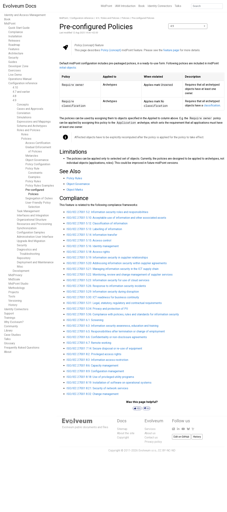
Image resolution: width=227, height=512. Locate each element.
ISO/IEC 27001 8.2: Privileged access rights (94, 354)
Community (11, 326)
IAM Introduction (125, 6)
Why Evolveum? (14, 322)
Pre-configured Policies (143, 18)
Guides (12, 62)
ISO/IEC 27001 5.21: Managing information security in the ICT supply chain (113, 269)
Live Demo (15, 74)
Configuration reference (22, 83)
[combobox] (187, 26)
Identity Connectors (160, 6)
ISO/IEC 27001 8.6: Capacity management (92, 365)
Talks (178, 6)
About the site (125, 433)
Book (141, 6)
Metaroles (31, 155)
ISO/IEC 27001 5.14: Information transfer (92, 234)
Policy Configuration (37, 164)
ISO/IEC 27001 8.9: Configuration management (95, 371)
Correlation (23, 113)
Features (13, 49)
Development (21, 271)
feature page (171, 50)
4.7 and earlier (21, 91)
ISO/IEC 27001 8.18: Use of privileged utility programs (100, 377)
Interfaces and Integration (33, 215)
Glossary (9, 343)
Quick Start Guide (19, 27)
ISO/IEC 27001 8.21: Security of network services (97, 388)
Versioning (15, 300)
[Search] (207, 6)
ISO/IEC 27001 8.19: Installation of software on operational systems (109, 382)
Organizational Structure (31, 219)
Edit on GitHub (181, 436)
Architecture (15, 53)
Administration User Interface (35, 236)
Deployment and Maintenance (35, 262)
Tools (11, 296)
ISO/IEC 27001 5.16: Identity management (93, 246)
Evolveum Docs (19, 6)
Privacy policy (153, 441)
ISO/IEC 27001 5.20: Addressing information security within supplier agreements (117, 263)
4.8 (14, 96)
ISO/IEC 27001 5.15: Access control (89, 240)
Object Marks (75, 189)
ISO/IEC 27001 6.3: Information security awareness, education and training (112, 325)
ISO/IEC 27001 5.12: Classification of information (97, 223)
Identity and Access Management (25, 15)
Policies (26, 138)
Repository (24, 258)
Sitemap (122, 429)
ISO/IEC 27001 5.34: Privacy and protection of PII (97, 308)
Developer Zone (18, 66)
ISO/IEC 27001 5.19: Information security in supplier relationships (107, 257)
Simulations (24, 117)
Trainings (9, 317)
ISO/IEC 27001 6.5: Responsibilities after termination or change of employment (116, 331)
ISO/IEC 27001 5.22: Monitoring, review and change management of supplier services (120, 274)
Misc (20, 266)
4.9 (14, 100)
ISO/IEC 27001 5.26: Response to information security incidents (106, 286)
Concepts (23, 104)
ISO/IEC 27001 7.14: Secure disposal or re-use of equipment (104, 348)
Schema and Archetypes (32, 126)
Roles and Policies (28, 130)
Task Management (28, 211)
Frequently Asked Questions (21, 347)
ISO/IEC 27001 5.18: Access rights (88, 252)
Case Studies (12, 334)
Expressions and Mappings (34, 121)
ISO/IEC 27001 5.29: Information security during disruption (103, 291)
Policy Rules (33, 181)
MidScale (14, 279)
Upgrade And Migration (31, 241)
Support (9, 313)
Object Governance (37, 160)
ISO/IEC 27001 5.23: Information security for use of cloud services (108, 280)
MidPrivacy (15, 275)
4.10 (15, 87)
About (7, 352)
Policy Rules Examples (39, 185)
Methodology (16, 288)
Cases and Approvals (30, 109)
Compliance (15, 32)
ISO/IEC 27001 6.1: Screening (85, 320)
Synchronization (27, 228)
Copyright (123, 437)
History (12, 305)
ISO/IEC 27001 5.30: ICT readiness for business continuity (103, 297)
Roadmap (14, 45)
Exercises (14, 70)
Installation (15, 36)
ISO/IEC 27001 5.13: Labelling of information (94, 229)
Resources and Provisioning (34, 224)
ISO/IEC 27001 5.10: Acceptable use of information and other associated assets (116, 217)
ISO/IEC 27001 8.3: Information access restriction (97, 360)
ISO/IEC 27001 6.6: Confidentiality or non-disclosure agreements (107, 337)
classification (212, 105)
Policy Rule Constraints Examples (33, 173)
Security (13, 57)
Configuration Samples (31, 232)
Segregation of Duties (39, 198)
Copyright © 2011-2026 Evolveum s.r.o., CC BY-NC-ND (141, 450)
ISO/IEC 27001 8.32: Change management (92, 394)
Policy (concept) (111, 50)
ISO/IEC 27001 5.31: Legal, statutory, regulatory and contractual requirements (114, 303)
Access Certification (37, 143)
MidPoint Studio (18, 283)
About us (150, 433)
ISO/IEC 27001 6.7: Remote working (89, 342)
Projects (13, 292)
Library (8, 330)
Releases (14, 40)
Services (150, 429)
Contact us (151, 437)
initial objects (67, 67)
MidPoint (106, 6)
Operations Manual (20, 79)
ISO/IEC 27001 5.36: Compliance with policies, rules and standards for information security (123, 314)
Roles (24, 134)
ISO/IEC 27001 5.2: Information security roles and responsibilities (107, 212)
